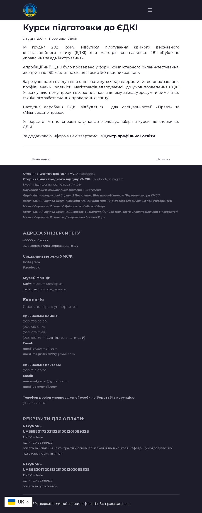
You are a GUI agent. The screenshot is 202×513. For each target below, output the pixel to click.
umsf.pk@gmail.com (40, 348)
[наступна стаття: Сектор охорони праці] (163, 159)
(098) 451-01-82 (34, 332)
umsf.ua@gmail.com (40, 386)
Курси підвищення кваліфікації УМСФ (52, 184)
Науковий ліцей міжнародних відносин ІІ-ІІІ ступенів (62, 190)
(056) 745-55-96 (34, 370)
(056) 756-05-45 (34, 403)
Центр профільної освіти (129, 136)
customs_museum (53, 289)
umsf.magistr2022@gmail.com (49, 354)
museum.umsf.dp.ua (47, 284)
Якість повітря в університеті (50, 307)
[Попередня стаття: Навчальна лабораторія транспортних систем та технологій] (40, 159)
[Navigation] (150, 10)
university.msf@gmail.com (45, 381)
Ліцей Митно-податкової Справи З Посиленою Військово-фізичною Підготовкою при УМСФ (91, 195)
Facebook (87, 173)
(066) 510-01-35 (34, 327)
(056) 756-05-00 (35, 321)
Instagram (116, 179)
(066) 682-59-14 (34, 337)
